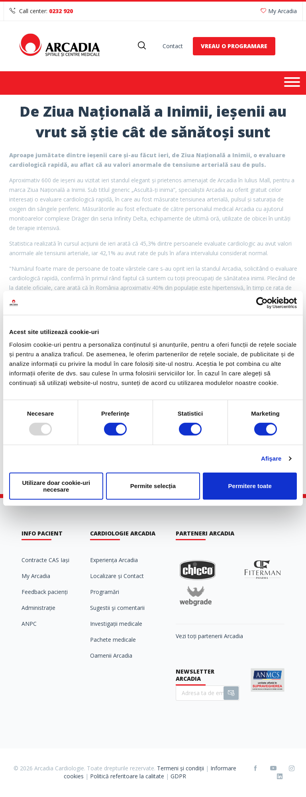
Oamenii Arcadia (111, 655)
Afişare (271, 458)
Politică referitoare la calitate (127, 776)
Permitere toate (250, 485)
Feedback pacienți (45, 592)
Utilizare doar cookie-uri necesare (56, 486)
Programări (104, 592)
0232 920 (61, 11)
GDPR (178, 776)
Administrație (38, 607)
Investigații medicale (116, 623)
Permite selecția (153, 485)
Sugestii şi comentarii (117, 607)
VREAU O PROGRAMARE (234, 46)
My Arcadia (279, 11)
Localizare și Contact (117, 576)
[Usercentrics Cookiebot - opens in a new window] (262, 303)
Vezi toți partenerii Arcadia (209, 636)
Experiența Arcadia (114, 560)
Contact (173, 46)
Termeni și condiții (180, 768)
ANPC (29, 623)
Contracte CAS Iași (45, 560)
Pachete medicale (113, 639)
